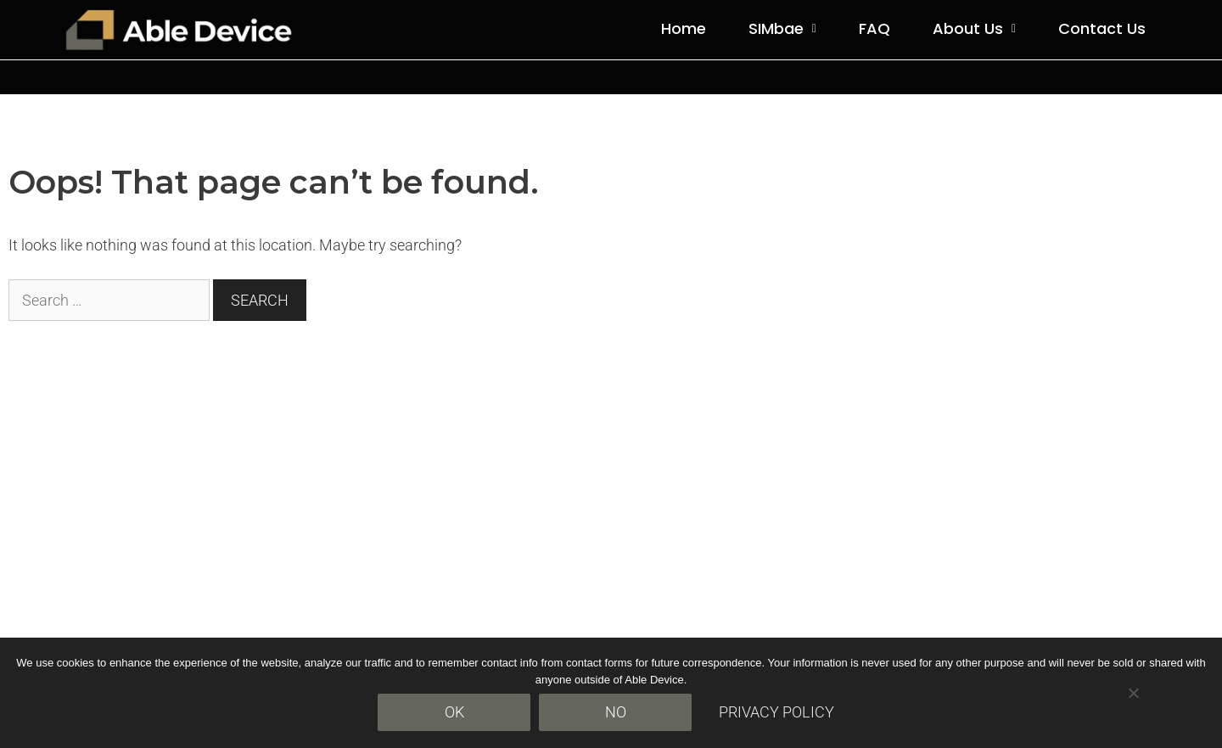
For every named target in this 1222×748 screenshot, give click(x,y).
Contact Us (1102, 28)
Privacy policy (776, 712)
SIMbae (782, 28)
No (615, 712)
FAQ (874, 28)
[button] (782, 28)
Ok (454, 712)
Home (683, 28)
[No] (1133, 692)
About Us (974, 28)
